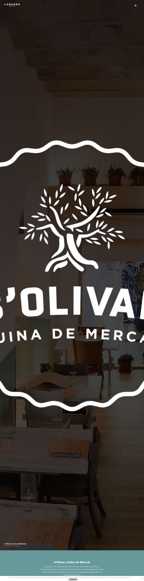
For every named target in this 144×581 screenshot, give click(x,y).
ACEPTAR (73, 579)
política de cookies (108, 577)
